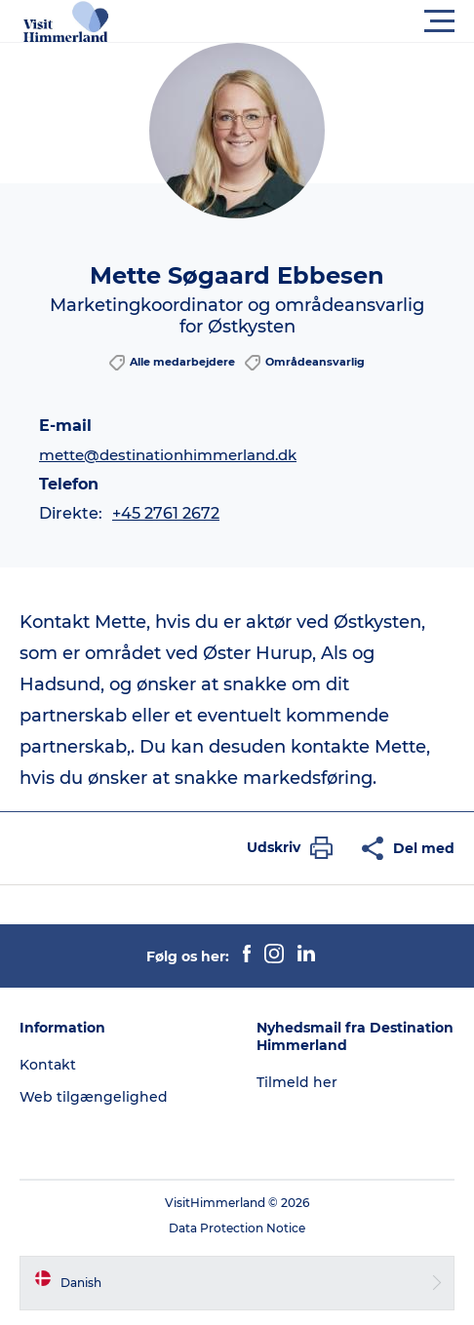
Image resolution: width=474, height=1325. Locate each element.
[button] (324, 21)
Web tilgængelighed (94, 1097)
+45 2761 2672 (165, 513)
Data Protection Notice (237, 1228)
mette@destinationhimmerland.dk (167, 455)
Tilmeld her (297, 1082)
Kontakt (48, 1064)
